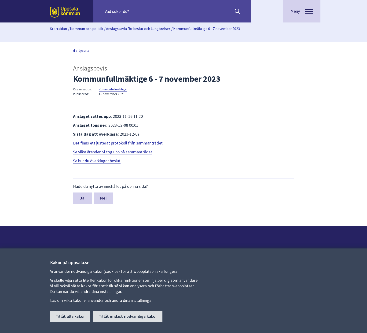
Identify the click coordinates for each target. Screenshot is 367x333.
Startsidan (58, 28)
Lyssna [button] (84, 50)
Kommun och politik (86, 28)
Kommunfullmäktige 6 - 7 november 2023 (206, 28)
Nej (103, 198)
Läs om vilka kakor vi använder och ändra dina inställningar (101, 300)
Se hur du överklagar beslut (97, 160)
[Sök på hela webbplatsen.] (134, 11)
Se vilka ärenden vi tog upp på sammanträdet (112, 152)
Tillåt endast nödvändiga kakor (128, 316)
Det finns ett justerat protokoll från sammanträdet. (118, 143)
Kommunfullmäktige (113, 89)
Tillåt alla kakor (70, 316)
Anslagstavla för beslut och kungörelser (138, 28)
